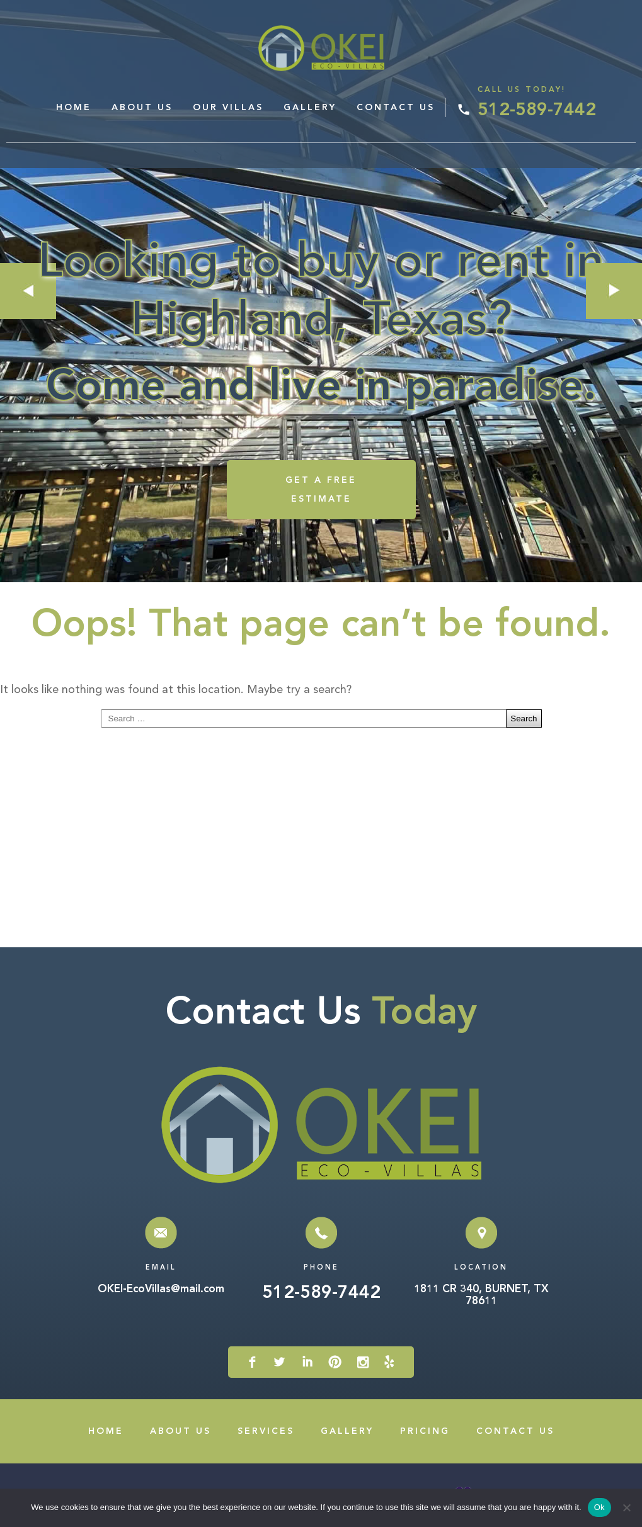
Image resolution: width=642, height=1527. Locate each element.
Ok (599, 1507)
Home (73, 107)
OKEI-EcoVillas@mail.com (161, 1289)
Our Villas (228, 107)
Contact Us (396, 107)
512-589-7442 (537, 111)
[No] (626, 1507)
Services (266, 1431)
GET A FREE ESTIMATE (321, 490)
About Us (142, 107)
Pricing (425, 1431)
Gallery (310, 107)
